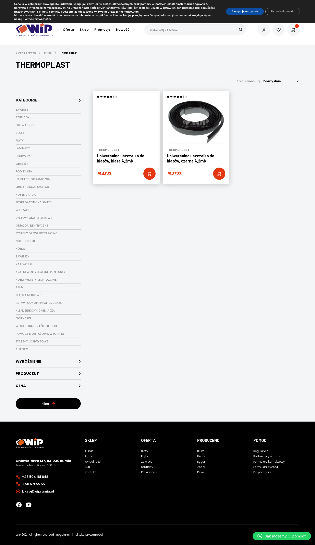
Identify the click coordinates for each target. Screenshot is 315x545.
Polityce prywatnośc (36, 19)
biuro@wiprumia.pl (38, 491)
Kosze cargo (26, 195)
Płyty (20, 140)
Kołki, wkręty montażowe (36, 280)
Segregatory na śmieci (34, 202)
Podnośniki (24, 171)
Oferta (68, 29)
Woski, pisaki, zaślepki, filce (37, 326)
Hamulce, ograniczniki (33, 179)
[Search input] (195, 30)
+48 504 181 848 (35, 476)
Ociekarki (23, 318)
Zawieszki (23, 256)
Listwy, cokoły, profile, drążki (39, 303)
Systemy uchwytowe (32, 341)
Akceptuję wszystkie (242, 11)
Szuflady (22, 117)
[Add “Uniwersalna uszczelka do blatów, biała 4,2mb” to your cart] (149, 174)
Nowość (123, 29)
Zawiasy (22, 110)
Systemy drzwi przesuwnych (38, 233)
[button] (282, 536)
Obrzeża (22, 164)
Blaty (20, 133)
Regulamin (63, 535)
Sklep (84, 29)
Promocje (102, 29)
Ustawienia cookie (282, 11)
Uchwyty (23, 156)
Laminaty (23, 148)
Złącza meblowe (28, 295)
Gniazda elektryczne (32, 225)
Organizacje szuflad (32, 187)
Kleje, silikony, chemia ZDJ (36, 310)
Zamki (20, 287)
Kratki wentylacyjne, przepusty (40, 272)
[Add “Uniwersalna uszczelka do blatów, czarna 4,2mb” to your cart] (219, 174)
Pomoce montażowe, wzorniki (40, 334)
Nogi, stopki (25, 241)
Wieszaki (22, 210)
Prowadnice (25, 125)
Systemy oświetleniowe (34, 218)
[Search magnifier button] (241, 30)
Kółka (20, 249)
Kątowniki (24, 264)
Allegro (22, 349)
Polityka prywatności (88, 535)
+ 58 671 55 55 (33, 484)
